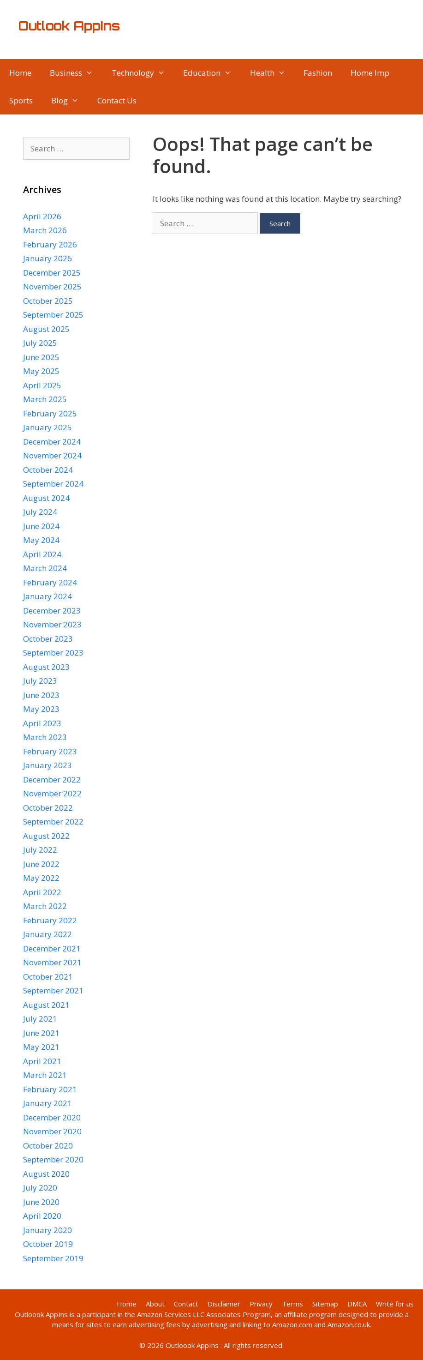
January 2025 (47, 427)
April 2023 (42, 723)
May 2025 (41, 371)
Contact (186, 1303)
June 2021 (41, 1033)
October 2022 (48, 807)
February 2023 (50, 751)
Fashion (318, 72)
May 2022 (41, 878)
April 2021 (42, 1061)
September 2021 (53, 990)
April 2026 (42, 216)
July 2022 (40, 849)
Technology (143, 73)
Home (20, 72)
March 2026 (45, 230)
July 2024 (40, 511)
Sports (21, 100)
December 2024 (52, 441)
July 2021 (40, 1018)
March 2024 (45, 568)
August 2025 (46, 329)
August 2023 (46, 667)
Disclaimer (224, 1303)
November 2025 (52, 286)
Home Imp (370, 72)
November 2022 (52, 793)
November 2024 (52, 455)
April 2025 (42, 385)
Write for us (395, 1303)
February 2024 (50, 582)
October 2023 (48, 638)
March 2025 (45, 399)
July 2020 (40, 1187)
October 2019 (48, 1244)
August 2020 (46, 1173)
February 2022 (50, 920)
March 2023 (45, 737)
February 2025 (50, 413)
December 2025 (52, 272)
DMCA (357, 1303)
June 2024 (41, 526)
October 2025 (48, 300)
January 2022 (47, 934)
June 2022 (41, 864)
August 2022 (46, 835)
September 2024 (53, 483)
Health (272, 73)
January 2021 (47, 1103)
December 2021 (52, 948)
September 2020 (53, 1159)
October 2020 (48, 1145)
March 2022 (45, 906)
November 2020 (52, 1131)
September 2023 (53, 652)
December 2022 (52, 779)
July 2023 (40, 680)
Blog (69, 100)
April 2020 (42, 1215)
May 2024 (41, 540)
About (155, 1303)
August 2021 (46, 1004)
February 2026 (50, 244)
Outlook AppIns (69, 26)
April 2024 (42, 554)
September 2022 (53, 821)
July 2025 (40, 342)
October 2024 (48, 469)
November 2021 (52, 962)
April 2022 (42, 892)
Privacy (261, 1303)
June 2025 (41, 357)
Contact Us (117, 100)
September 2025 (53, 314)
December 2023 (52, 610)
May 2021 (41, 1046)
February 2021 (50, 1089)
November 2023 (52, 624)
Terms (292, 1303)
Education (212, 73)
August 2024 (46, 498)
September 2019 (53, 1258)
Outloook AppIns (41, 1314)
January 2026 (47, 258)
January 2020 (47, 1230)
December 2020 (52, 1117)
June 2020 (41, 1202)
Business (76, 73)
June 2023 (41, 695)
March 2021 (45, 1075)
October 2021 (48, 976)
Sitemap (325, 1303)
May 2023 (41, 709)
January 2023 (47, 765)
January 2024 (47, 596)
